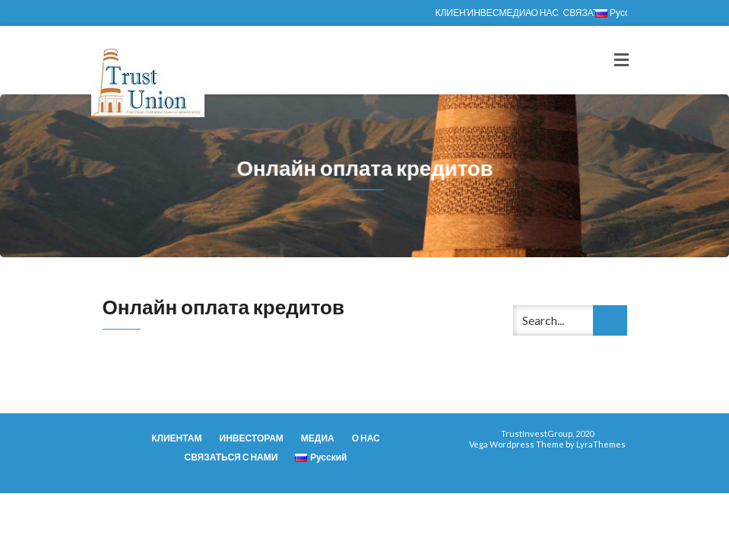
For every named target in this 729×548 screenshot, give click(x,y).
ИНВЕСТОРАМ (483, 12)
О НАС (545, 12)
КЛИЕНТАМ (452, 12)
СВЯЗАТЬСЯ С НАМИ (579, 12)
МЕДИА (515, 12)
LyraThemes (601, 444)
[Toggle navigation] (621, 60)
